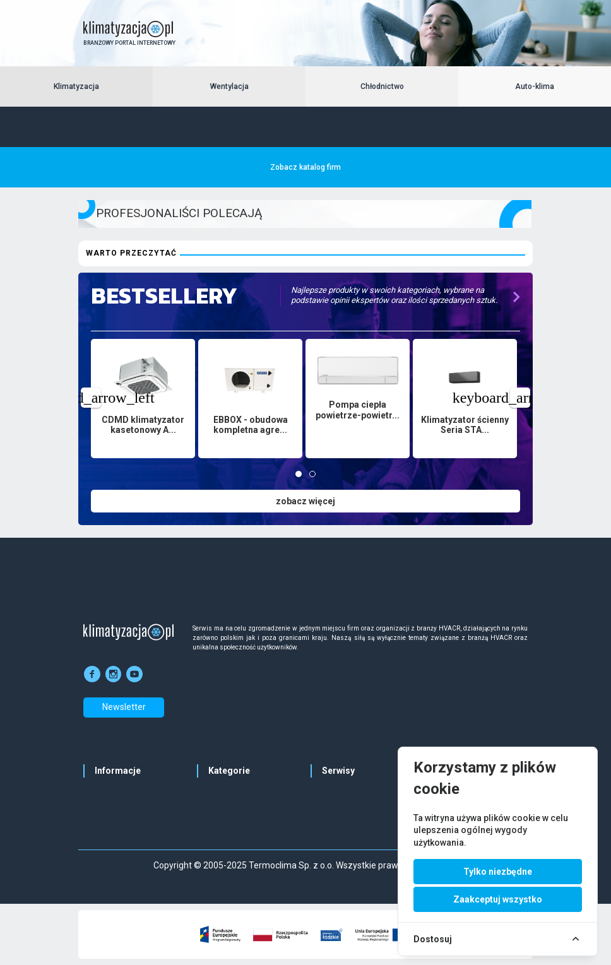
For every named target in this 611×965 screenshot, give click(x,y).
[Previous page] (91, 398)
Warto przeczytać (131, 253)
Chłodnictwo (382, 86)
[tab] (298, 474)
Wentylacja (229, 86)
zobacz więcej (305, 501)
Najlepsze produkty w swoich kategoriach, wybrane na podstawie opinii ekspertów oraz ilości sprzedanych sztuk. (394, 295)
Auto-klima (534, 86)
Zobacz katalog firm (305, 167)
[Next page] (520, 398)
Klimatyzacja (76, 86)
